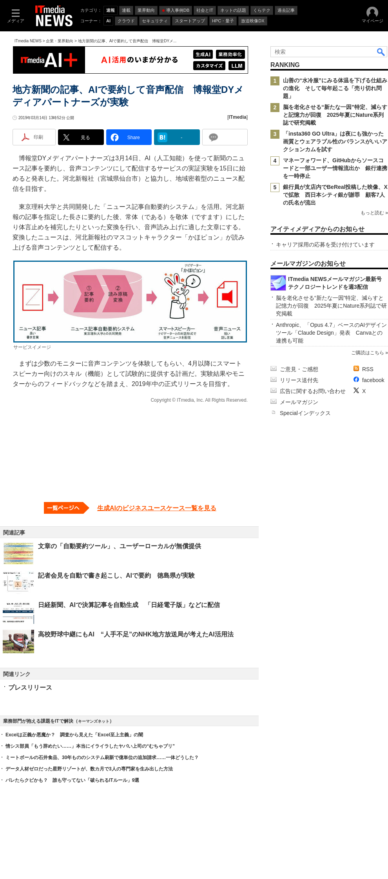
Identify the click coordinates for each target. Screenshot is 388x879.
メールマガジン (299, 402)
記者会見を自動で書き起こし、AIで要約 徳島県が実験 (116, 575)
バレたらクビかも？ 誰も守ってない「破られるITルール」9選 (72, 780)
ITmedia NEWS (28, 41)
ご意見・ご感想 (299, 369)
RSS (367, 369)
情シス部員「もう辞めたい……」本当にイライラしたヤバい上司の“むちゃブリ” (90, 746)
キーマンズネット (93, 721)
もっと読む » (374, 213)
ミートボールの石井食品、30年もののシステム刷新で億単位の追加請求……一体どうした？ (102, 757)
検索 (381, 51)
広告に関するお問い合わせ (313, 391)
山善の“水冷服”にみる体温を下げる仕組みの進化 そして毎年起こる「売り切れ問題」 (335, 88)
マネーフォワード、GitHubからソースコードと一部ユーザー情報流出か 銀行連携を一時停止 (335, 168)
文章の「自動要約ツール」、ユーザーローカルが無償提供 (119, 546)
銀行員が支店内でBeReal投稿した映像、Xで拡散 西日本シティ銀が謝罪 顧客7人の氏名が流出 (335, 195)
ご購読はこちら (367, 352)
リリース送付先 (299, 380)
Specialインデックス (305, 413)
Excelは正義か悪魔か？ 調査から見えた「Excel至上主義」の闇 (74, 735)
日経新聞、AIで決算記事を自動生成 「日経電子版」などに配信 (129, 605)
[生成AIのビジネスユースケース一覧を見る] (130, 508)
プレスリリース (30, 687)
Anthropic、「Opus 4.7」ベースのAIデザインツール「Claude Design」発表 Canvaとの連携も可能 (331, 333)
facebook (373, 380)
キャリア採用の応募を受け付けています (325, 244)
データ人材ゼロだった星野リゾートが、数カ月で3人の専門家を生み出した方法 (89, 769)
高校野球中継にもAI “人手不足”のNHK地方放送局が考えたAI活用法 (136, 634)
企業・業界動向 (59, 41)
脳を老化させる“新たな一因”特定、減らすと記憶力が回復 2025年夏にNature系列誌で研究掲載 (335, 115)
